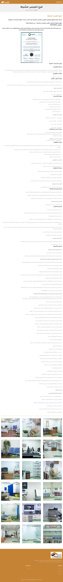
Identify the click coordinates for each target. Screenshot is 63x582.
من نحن (60, 568)
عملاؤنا (60, 573)
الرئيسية (36, 10)
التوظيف (60, 571)
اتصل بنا (28, 568)
